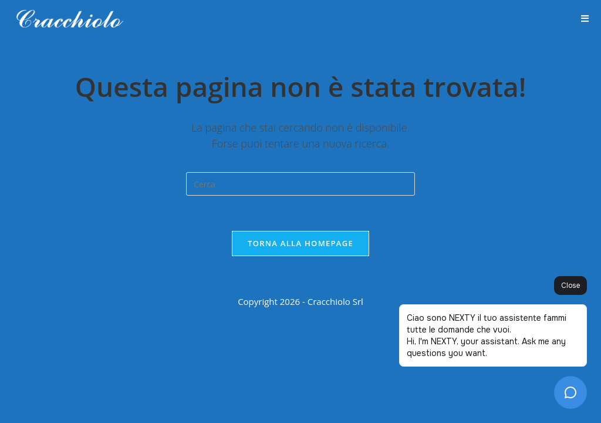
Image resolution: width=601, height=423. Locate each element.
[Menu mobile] (585, 19)
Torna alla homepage (300, 243)
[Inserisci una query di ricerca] (300, 184)
